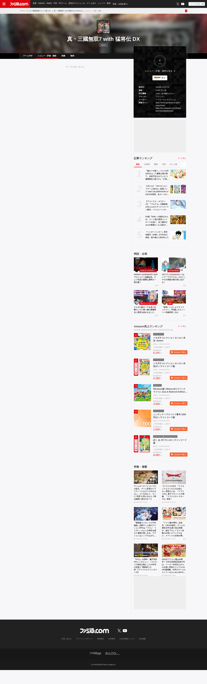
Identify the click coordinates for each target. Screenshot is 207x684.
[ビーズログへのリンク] (112, 667)
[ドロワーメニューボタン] (4, 4)
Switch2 (42, 4)
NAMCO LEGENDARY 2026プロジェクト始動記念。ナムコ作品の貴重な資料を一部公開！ (145, 281)
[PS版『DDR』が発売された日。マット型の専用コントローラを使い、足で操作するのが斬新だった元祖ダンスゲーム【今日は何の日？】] (178, 221)
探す (163, 80)
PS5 (56, 4)
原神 (170, 307)
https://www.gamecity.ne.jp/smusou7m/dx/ (168, 106)
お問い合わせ (68, 653)
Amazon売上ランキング (148, 334)
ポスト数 (173, 166)
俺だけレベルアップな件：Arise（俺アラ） (148, 307)
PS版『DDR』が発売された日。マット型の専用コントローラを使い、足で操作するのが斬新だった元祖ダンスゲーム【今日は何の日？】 (156, 223)
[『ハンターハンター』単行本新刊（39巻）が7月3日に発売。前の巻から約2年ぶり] (178, 237)
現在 (138, 166)
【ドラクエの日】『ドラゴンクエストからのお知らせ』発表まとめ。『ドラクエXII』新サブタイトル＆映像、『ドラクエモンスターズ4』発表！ (174, 501)
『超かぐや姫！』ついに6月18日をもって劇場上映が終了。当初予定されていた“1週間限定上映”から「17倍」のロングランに (157, 177)
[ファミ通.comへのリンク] (19, 4)
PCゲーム (64, 4)
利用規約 (101, 653)
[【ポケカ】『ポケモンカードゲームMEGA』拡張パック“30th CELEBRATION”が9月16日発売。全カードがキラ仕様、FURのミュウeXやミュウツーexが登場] (178, 191)
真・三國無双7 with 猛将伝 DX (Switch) (68, 11)
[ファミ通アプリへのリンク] (95, 667)
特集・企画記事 (120, 4)
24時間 (147, 166)
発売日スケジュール (77, 4)
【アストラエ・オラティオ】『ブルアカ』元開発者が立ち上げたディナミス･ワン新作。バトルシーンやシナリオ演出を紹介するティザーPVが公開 (156, 207)
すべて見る (182, 160)
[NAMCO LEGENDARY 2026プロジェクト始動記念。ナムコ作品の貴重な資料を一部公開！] (146, 266)
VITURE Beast (173, 273)
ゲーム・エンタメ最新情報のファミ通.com (35, 11)
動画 (110, 4)
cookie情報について (126, 653)
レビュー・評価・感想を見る (158, 73)
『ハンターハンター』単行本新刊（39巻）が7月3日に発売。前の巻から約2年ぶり (157, 237)
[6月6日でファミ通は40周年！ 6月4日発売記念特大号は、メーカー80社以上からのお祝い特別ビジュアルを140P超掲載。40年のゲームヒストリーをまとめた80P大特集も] (174, 562)
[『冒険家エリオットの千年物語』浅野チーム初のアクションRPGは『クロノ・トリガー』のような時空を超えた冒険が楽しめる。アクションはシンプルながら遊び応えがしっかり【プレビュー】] (146, 523)
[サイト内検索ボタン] (197, 4)
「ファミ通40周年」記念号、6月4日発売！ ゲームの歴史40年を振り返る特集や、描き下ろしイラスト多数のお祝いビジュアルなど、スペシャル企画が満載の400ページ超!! (174, 540)
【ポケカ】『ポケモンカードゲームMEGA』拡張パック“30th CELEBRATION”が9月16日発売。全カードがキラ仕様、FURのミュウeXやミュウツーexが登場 (157, 192)
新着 (35, 4)
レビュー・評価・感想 (47, 57)
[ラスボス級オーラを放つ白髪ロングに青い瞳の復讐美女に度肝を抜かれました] (146, 300)
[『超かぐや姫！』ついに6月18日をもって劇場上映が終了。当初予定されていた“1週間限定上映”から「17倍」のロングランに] (178, 176)
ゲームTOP (27, 57)
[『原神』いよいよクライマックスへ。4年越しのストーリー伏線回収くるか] (174, 300)
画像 (63, 57)
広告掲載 (140, 653)
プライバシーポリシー (85, 653)
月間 (164, 166)
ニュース (102, 4)
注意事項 (111, 653)
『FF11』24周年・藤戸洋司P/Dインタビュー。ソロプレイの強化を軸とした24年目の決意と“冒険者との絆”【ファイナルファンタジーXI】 (145, 578)
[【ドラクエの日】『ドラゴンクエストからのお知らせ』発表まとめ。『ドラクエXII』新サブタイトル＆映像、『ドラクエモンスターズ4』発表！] (174, 484)
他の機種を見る (166, 96)
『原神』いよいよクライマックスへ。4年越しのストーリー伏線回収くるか (173, 315)
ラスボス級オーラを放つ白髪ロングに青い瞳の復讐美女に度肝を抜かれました (145, 315)
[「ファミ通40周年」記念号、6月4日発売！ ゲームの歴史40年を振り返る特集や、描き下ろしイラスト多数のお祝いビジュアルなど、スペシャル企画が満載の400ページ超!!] (174, 523)
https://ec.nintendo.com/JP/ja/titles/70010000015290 (168, 111)
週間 (156, 166)
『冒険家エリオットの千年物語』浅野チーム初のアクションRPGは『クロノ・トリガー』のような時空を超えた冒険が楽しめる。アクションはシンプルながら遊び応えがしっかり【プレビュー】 (145, 540)
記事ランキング (143, 160)
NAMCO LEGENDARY (148, 273)
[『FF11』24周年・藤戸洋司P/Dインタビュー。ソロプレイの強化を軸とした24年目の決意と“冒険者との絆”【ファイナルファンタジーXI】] (146, 562)
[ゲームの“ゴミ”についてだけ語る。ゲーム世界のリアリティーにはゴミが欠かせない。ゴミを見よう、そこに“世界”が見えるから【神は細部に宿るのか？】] (146, 484)
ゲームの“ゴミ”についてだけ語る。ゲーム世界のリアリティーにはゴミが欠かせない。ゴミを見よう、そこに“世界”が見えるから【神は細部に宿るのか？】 (145, 501)
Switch (49, 4)
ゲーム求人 (92, 4)
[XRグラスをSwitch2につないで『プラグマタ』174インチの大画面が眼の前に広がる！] (174, 266)
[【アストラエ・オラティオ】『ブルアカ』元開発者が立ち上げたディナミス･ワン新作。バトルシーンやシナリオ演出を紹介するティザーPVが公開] (178, 206)
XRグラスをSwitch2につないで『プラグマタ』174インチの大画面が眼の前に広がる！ (173, 281)
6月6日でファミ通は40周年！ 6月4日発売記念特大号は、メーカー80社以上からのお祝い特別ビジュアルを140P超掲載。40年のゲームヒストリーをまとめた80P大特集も (174, 579)
